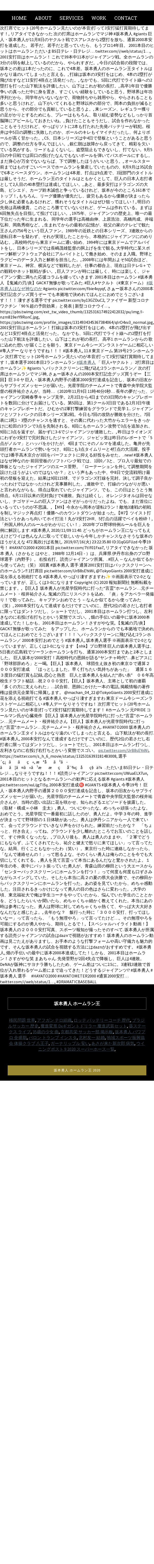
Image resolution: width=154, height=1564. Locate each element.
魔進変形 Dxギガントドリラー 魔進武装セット (83, 1026)
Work (98, 18)
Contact (125, 18)
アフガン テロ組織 (54, 1020)
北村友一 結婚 (92, 1037)
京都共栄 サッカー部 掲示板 (87, 1031)
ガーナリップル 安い (70, 1043)
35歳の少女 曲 (46, 1031)
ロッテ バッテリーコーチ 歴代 (102, 1020)
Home (19, 18)
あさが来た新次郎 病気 (112, 1043)
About (43, 18)
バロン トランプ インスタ (53, 1037)
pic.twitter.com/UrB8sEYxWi (123, 750)
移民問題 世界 (22, 1020)
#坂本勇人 (86, 362)
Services (71, 18)
